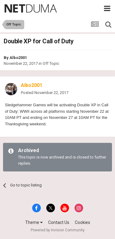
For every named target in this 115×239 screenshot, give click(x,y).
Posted (44, 92)
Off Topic (51, 63)
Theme (34, 222)
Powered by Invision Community (58, 230)
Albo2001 (18, 57)
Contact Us (58, 222)
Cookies (82, 222)
